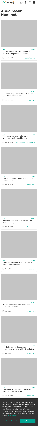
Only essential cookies (11, 421)
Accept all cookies (27, 421)
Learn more (11, 416)
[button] (21, 2)
